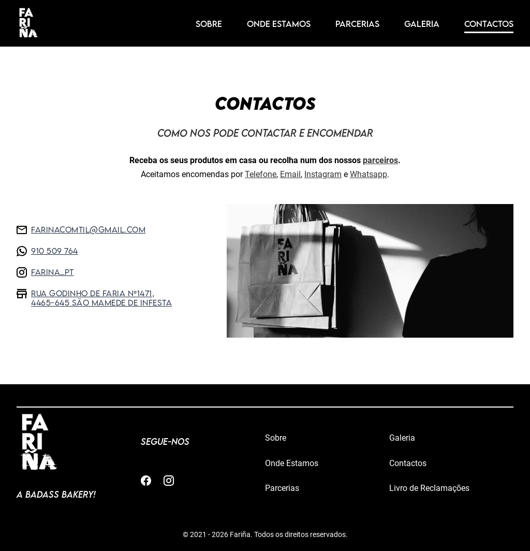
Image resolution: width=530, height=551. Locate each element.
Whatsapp (368, 174)
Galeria (421, 24)
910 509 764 (47, 252)
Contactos (488, 24)
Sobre (209, 24)
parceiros (380, 160)
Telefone (260, 174)
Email (290, 174)
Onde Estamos (279, 24)
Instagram (323, 174)
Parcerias (357, 24)
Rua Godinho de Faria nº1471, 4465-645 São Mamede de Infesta (94, 297)
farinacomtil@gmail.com (81, 231)
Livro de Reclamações (429, 488)
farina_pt (45, 273)
